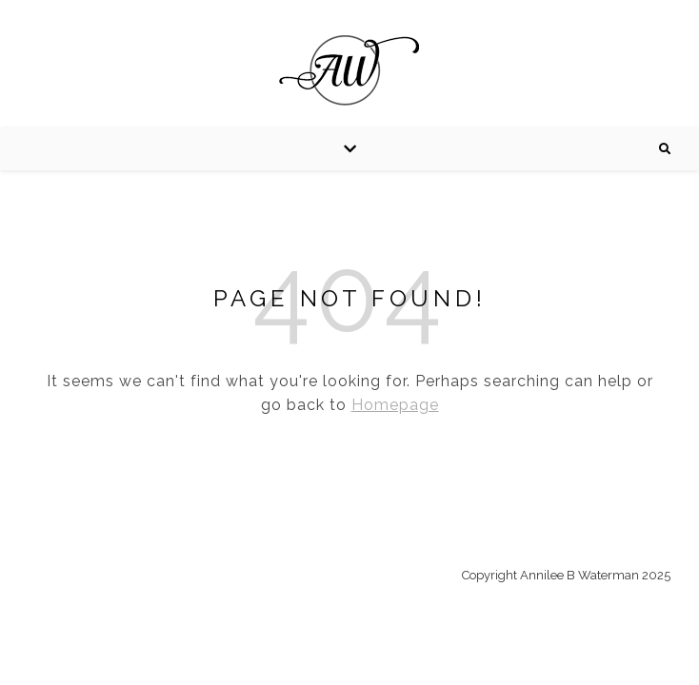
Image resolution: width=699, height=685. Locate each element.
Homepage (395, 405)
